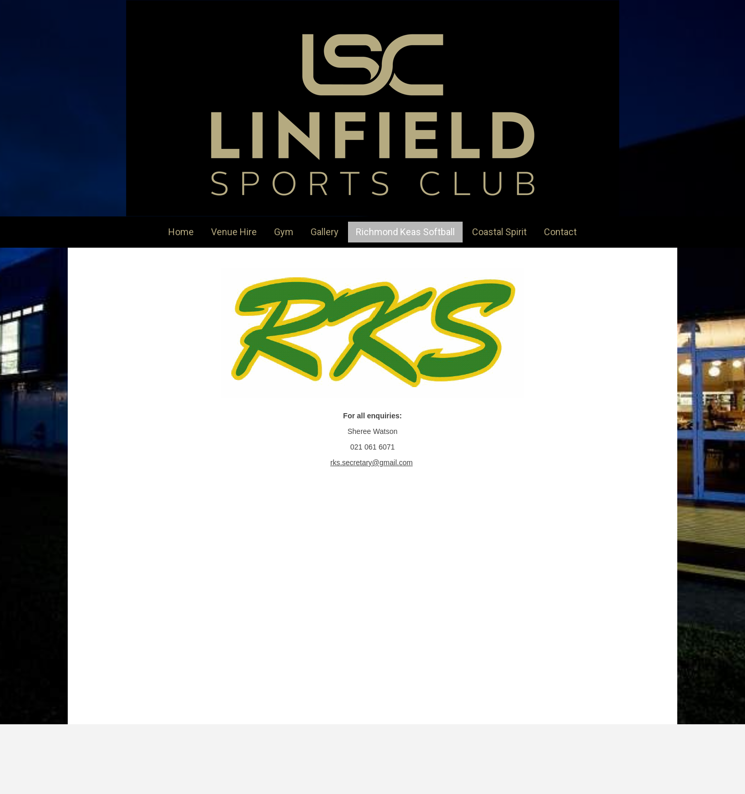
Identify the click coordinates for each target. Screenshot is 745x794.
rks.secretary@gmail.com (371, 462)
